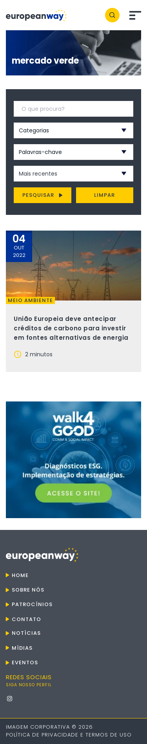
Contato (26, 619)
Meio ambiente (30, 300)
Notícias (26, 633)
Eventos (25, 662)
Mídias (22, 648)
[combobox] (63, 130)
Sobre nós (28, 590)
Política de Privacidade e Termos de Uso (69, 735)
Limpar (104, 195)
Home (20, 575)
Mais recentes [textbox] (38, 174)
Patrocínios (32, 604)
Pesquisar (42, 195)
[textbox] (63, 130)
